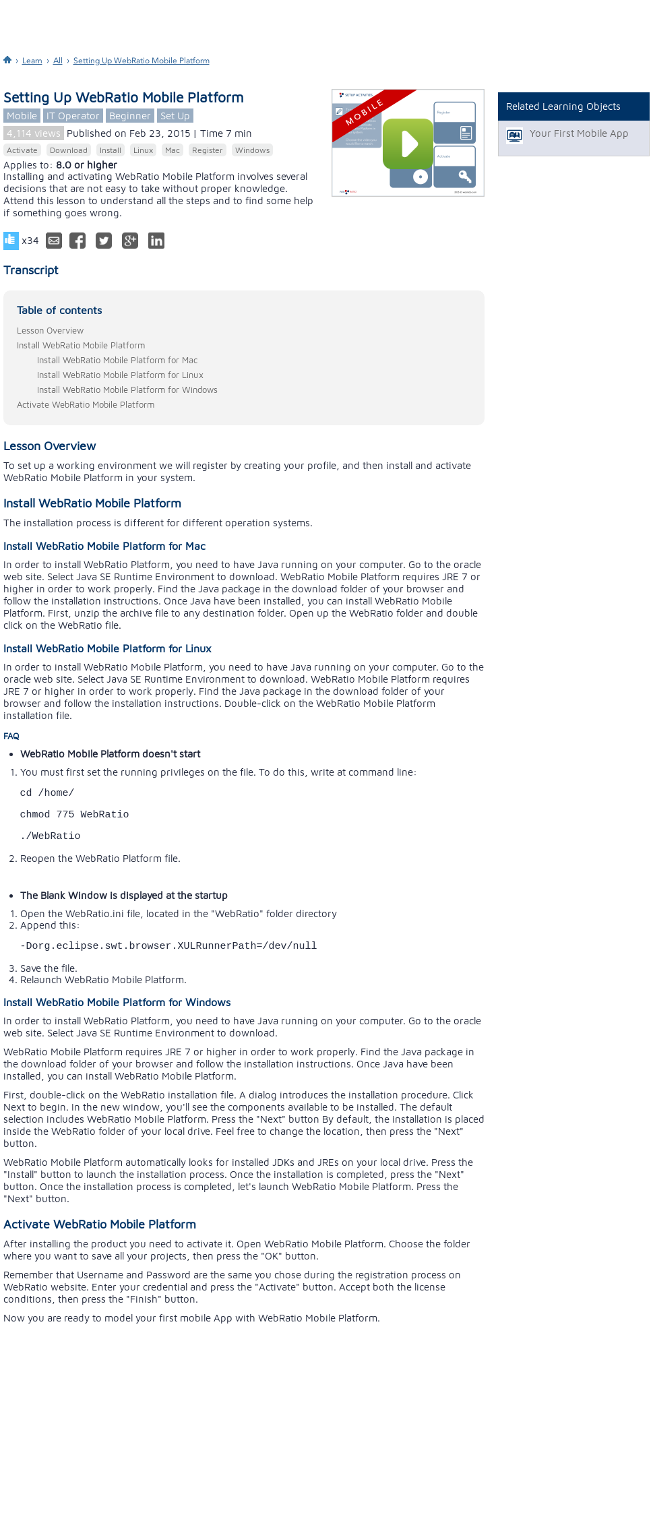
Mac (172, 150)
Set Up (175, 115)
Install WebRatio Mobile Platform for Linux (120, 374)
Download (69, 150)
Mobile (22, 115)
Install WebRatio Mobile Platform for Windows (127, 389)
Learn (32, 60)
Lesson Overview (50, 330)
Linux (143, 150)
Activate (22, 150)
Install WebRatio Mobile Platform (81, 345)
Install (110, 150)
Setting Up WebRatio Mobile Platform (141, 60)
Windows (252, 150)
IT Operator (73, 115)
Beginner (130, 115)
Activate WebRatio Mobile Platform (85, 404)
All (58, 60)
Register (207, 150)
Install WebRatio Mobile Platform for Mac (117, 359)
